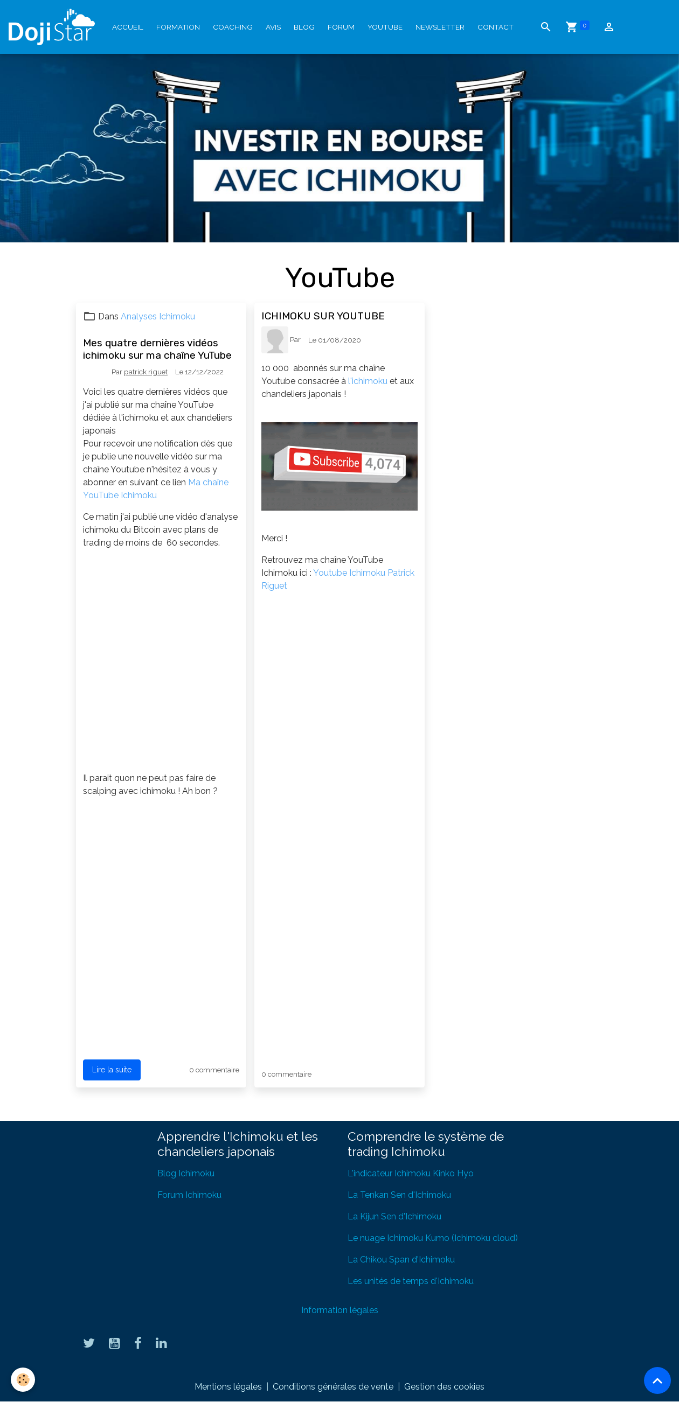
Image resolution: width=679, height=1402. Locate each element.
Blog (304, 27)
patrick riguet (146, 371)
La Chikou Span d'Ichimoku (401, 1259)
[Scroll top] (657, 1380)
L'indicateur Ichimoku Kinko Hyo (411, 1173)
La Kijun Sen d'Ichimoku (394, 1216)
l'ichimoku (367, 381)
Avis (273, 27)
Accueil (127, 27)
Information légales (339, 1310)
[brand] (54, 27)
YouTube (385, 27)
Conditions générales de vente (333, 1387)
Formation (178, 27)
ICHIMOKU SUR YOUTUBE (323, 316)
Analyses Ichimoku (158, 316)
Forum (341, 27)
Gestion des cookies (444, 1387)
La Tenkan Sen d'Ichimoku (399, 1195)
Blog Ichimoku (185, 1173)
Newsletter (440, 27)
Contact (495, 27)
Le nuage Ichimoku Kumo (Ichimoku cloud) (433, 1238)
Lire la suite (111, 1069)
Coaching (233, 27)
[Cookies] (23, 1380)
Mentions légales (228, 1387)
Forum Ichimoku (189, 1195)
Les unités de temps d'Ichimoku (411, 1281)
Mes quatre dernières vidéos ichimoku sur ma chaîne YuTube (157, 349)
